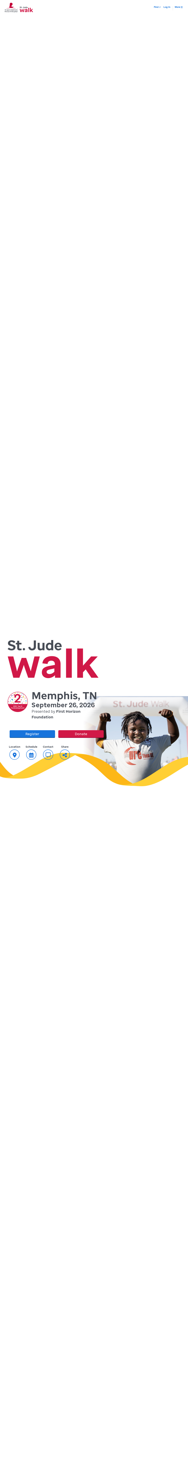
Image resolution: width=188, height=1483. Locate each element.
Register (32, 733)
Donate (81, 733)
